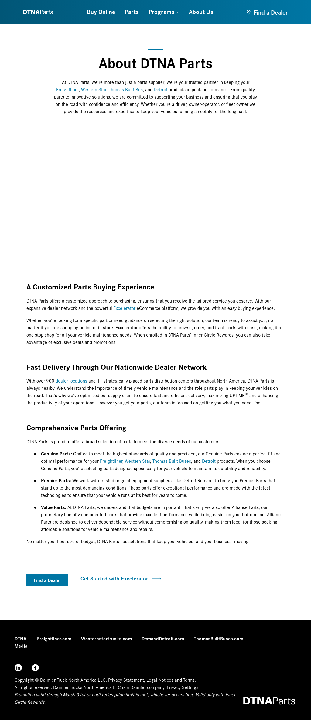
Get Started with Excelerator (120, 578)
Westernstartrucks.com (106, 638)
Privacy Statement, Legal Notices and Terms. (152, 680)
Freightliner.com (54, 638)
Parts (132, 11)
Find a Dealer (47, 579)
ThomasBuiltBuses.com (218, 638)
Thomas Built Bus (126, 89)
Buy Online (101, 11)
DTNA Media (21, 642)
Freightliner (67, 89)
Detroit (160, 89)
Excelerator (124, 308)
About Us (201, 11)
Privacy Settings (182, 687)
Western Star (93, 89)
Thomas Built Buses (171, 461)
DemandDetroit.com (163, 638)
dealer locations (71, 380)
